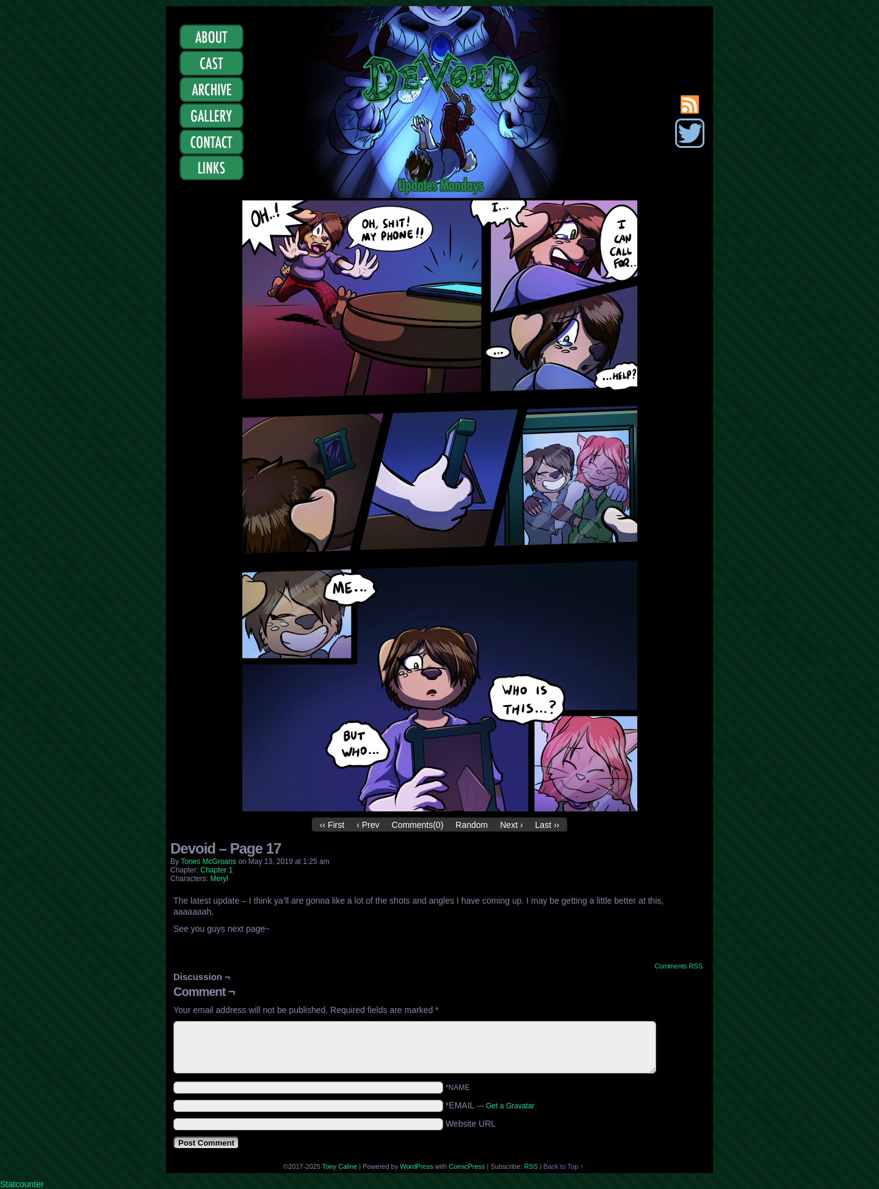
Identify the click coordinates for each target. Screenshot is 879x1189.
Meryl (219, 878)
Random (471, 825)
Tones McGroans (208, 861)
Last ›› (547, 825)
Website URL (471, 1124)
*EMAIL (490, 1105)
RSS (531, 1166)
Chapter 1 (216, 870)
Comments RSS (678, 966)
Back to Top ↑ (563, 1166)
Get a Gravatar (510, 1106)
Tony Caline (339, 1166)
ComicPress (467, 1166)
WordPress (416, 1166)
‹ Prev (367, 825)
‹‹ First (332, 825)
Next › (511, 825)
